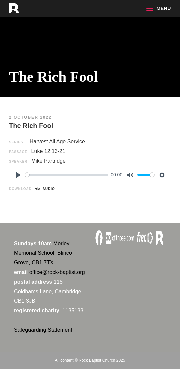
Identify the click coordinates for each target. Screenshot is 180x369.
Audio (45, 189)
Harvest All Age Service (57, 141)
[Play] (18, 175)
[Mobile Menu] (158, 8)
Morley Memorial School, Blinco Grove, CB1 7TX (43, 253)
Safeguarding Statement (43, 330)
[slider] (66, 175)
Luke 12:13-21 (48, 151)
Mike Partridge (48, 161)
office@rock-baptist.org (57, 272)
